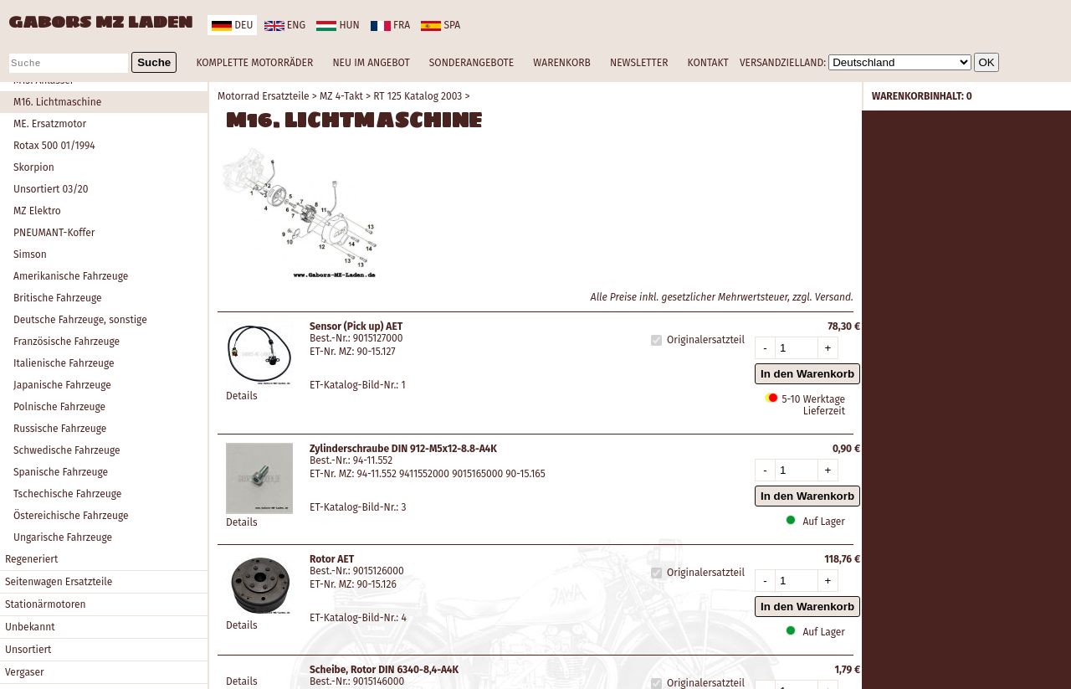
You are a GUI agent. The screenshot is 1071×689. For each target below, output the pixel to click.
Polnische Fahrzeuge (59, 407)
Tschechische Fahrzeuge (67, 494)
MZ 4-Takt (341, 96)
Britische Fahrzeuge (57, 298)
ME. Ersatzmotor (49, 124)
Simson (30, 254)
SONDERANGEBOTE (471, 63)
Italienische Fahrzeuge (64, 363)
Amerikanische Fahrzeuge (70, 276)
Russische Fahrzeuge (59, 428)
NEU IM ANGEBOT (370, 63)
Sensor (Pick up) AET (356, 326)
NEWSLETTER (639, 63)
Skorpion (33, 167)
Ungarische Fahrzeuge (62, 537)
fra (390, 25)
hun (337, 25)
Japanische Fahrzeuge (62, 385)
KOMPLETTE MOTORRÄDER (254, 63)
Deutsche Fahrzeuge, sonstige (80, 320)
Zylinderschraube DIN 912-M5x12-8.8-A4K (403, 449)
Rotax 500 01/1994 (54, 146)
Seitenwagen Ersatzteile (58, 582)
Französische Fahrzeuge (66, 341)
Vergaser (24, 672)
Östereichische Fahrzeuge (71, 516)
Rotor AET (332, 559)
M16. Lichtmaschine (57, 102)
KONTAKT (708, 63)
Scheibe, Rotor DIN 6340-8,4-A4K (384, 670)
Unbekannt (30, 627)
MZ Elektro (37, 211)
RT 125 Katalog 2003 (417, 96)
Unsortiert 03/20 (50, 189)
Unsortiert (28, 650)
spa (440, 25)
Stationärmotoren (45, 604)
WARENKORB (561, 63)
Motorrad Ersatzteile (264, 96)
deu (232, 25)
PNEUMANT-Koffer (54, 233)
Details (242, 396)
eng (284, 25)
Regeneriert (31, 559)
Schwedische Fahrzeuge (66, 450)
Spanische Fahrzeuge (60, 472)
